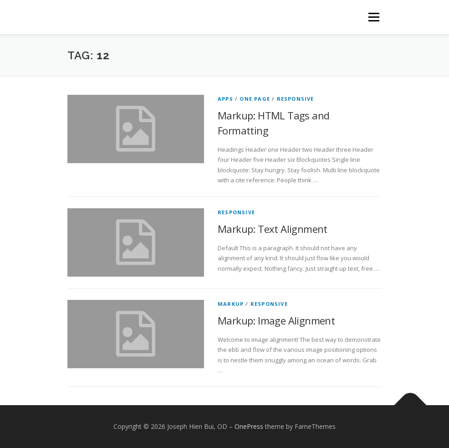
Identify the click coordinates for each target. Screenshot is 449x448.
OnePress (249, 426)
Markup (231, 303)
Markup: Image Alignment (276, 320)
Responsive (295, 98)
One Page (255, 98)
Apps (225, 98)
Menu (374, 17)
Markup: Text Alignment (272, 229)
